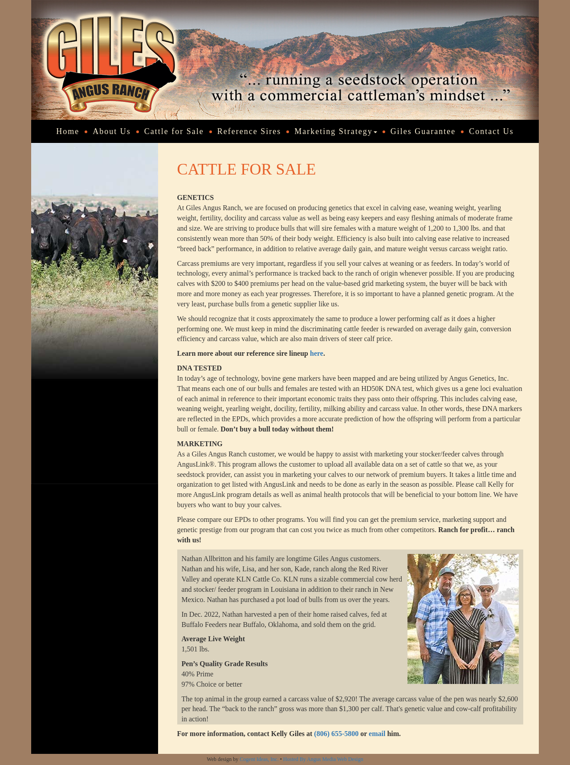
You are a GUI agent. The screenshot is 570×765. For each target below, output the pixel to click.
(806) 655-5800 (336, 733)
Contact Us (491, 131)
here (316, 353)
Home (67, 131)
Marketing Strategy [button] (335, 131)
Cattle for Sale (174, 131)
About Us (112, 131)
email (377, 733)
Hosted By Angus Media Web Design (323, 759)
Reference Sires (249, 131)
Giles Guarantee (423, 131)
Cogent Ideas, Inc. (259, 759)
